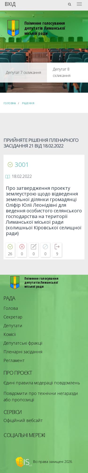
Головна (10, 103)
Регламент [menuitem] (14, 360)
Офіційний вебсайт (23, 420)
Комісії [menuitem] (10, 334)
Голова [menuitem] (11, 308)
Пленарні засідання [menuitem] (23, 351)
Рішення (28, 103)
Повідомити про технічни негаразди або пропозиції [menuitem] (41, 396)
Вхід (10, 4)
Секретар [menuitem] (13, 317)
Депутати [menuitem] (13, 325)
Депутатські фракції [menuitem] (23, 343)
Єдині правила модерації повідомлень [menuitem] (42, 383)
